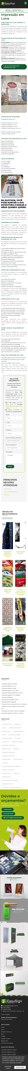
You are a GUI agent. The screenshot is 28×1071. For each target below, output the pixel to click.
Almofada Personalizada (15, 727)
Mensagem (9, 452)
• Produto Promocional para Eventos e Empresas (14, 704)
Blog (2, 1034)
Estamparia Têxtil (6, 759)
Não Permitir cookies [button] (8, 1067)
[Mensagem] (14, 458)
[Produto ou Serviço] (14, 440)
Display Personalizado (17, 741)
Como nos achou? (11, 445)
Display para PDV (6, 776)
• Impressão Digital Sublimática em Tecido (12, 693)
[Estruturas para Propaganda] (7, 647)
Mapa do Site (4, 1041)
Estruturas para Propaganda (7, 664)
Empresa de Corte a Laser (8, 745)
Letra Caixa (5, 762)
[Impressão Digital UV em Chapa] (7, 611)
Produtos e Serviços (6, 1032)
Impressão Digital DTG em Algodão (20, 665)
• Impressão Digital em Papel (8, 688)
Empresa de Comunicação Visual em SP (12, 787)
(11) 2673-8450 (8, 813)
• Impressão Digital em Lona (8, 686)
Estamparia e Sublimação (8, 752)
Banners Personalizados (14, 734)
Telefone (8, 430)
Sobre (2, 1029)
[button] (25, 3)
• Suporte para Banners (7, 697)
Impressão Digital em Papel (8, 1054)
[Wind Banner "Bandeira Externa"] (20, 611)
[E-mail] (14, 426)
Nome (7, 414)
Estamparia (16, 748)
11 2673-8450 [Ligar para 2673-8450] (6, 1007)
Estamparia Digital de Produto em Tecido (7, 554)
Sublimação (16, 773)
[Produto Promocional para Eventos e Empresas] (20, 573)
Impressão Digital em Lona (7, 591)
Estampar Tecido (6, 748)
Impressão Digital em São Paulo (10, 780)
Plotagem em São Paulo (8, 769)
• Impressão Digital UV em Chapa (9, 690)
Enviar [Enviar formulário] (10, 466)
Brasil (6, 494)
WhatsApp (7, 809)
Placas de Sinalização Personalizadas (11, 766)
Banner (4, 734)
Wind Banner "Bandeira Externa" (20, 629)
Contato (3, 1036)
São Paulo (7, 489)
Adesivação (17, 724)
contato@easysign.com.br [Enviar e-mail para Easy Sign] (10, 1005)
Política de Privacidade (7, 1043)
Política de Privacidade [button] (15, 1062)
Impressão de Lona (18, 759)
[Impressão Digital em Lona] (7, 573)
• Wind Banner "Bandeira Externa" (10, 699)
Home (8, 9)
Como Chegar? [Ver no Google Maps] (5, 1014)
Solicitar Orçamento (7, 518)
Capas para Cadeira (7, 738)
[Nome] (14, 418)
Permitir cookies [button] (20, 1067)
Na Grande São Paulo (11, 491)
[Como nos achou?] (14, 447)
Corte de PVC (5, 741)
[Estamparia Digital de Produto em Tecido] (7, 535)
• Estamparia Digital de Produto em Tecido (12, 713)
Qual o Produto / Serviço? (13, 437)
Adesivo (4, 727)
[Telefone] (14, 433)
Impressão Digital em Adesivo (9, 1049)
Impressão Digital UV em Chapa (7, 629)
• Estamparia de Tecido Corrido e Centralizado (13, 711)
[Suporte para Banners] (20, 535)
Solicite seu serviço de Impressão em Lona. (11, 66)
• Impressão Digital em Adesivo (9, 684)
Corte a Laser (18, 738)
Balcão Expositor (6, 731)
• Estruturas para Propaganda (8, 702)
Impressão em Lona (16, 9)
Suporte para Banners (20, 552)
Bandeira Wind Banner (18, 731)
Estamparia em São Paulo (8, 755)
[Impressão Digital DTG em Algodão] (20, 647)
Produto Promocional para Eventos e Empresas (20, 592)
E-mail (7, 422)
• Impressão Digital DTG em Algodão (10, 695)
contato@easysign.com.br (13, 817)
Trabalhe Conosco (5, 1038)
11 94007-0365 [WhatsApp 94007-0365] (6, 1009)
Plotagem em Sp (6, 773)
